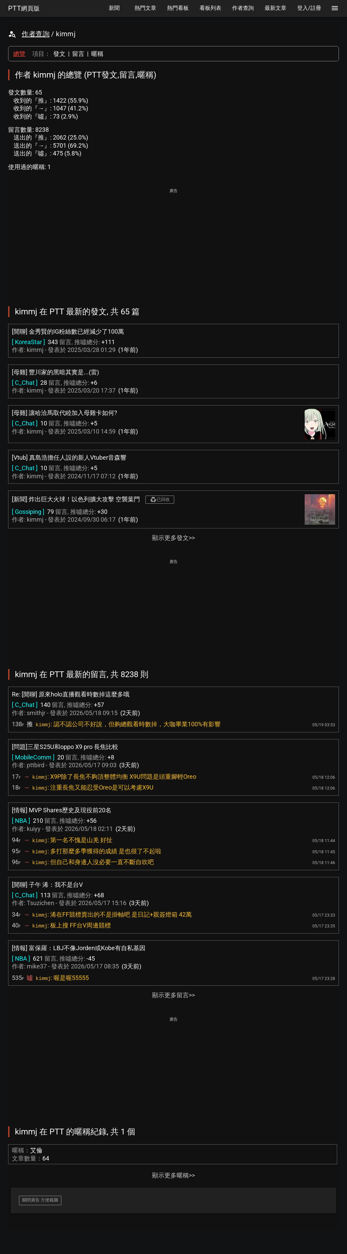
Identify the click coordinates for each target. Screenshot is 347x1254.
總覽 (19, 53)
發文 (59, 53)
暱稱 (97, 53)
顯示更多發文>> (173, 537)
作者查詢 (35, 34)
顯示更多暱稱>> (173, 1175)
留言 (78, 53)
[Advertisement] (173, 242)
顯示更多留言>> (173, 995)
